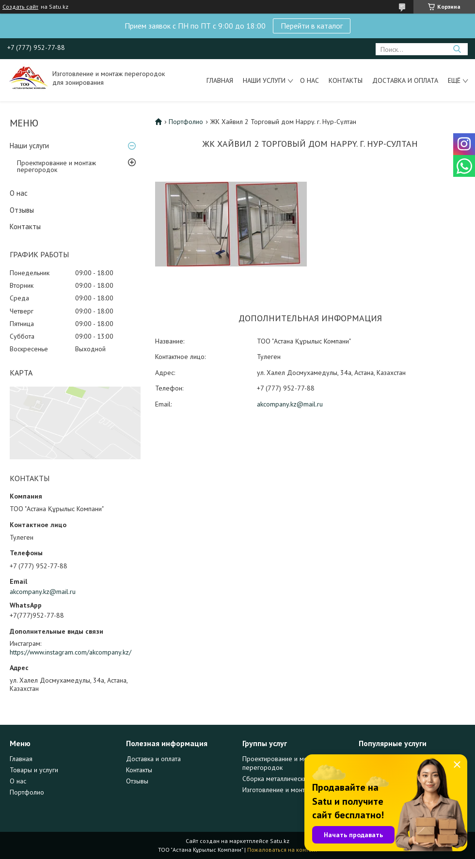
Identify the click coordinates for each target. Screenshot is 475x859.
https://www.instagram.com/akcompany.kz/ (70, 652)
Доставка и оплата (405, 80)
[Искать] (457, 49)
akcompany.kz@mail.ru (43, 591)
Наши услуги (264, 80)
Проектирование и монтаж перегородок (56, 166)
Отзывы (22, 210)
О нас (309, 80)
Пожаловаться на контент (282, 849)
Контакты (346, 80)
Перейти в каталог (312, 26)
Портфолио (186, 121)
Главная (219, 80)
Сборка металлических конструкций (295, 778)
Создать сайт (20, 6)
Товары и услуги (34, 769)
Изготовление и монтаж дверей (289, 789)
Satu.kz (279, 840)
